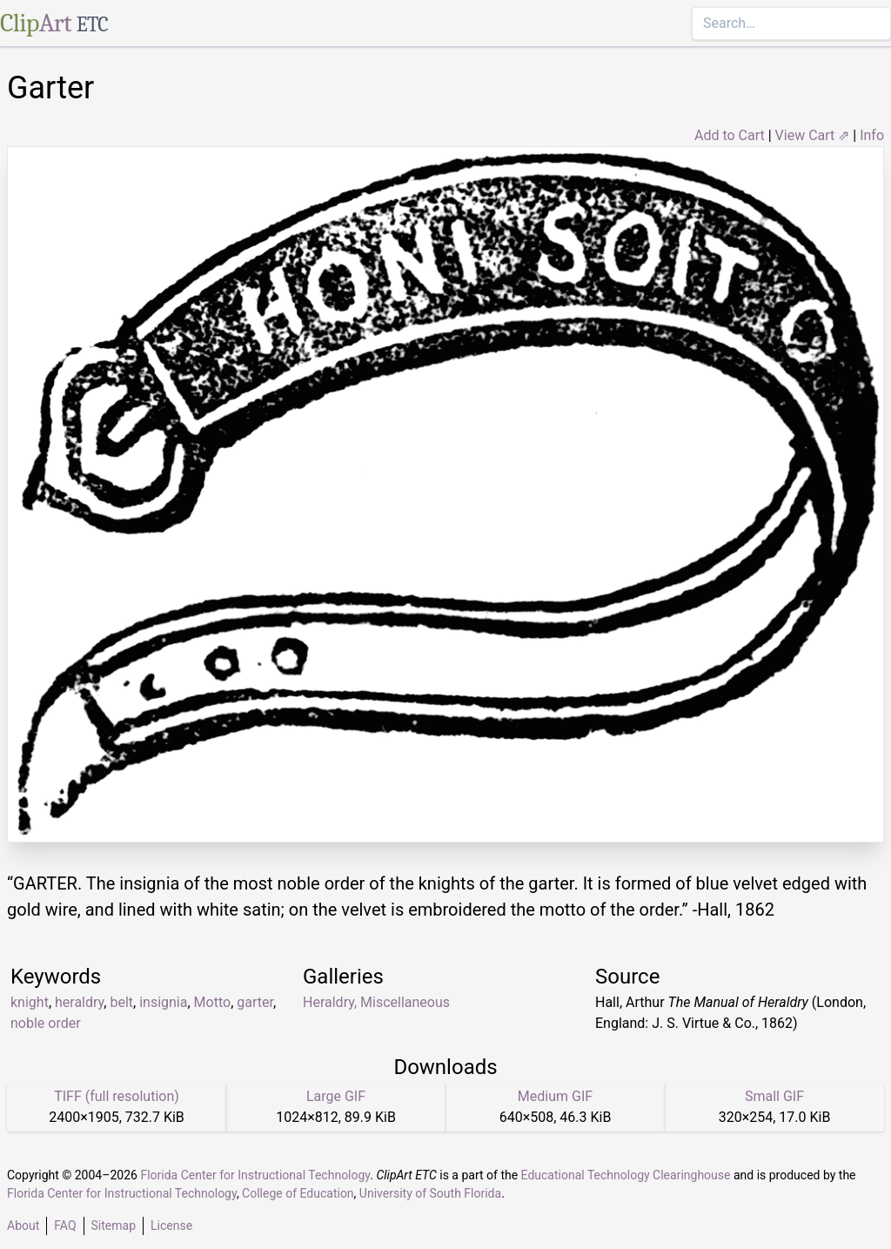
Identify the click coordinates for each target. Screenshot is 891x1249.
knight (29, 1002)
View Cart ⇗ (812, 135)
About (23, 1225)
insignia (163, 1002)
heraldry (79, 1002)
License (171, 1225)
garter (255, 1002)
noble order (45, 1023)
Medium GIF (555, 1096)
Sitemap (113, 1225)
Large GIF (335, 1096)
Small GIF (774, 1096)
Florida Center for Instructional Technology (255, 1175)
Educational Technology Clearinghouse (626, 1175)
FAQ (65, 1225)
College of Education (298, 1193)
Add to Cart (729, 135)
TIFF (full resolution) (116, 1096)
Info (872, 135)
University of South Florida (430, 1193)
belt (121, 1002)
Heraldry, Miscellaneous (376, 1002)
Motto (212, 1002)
